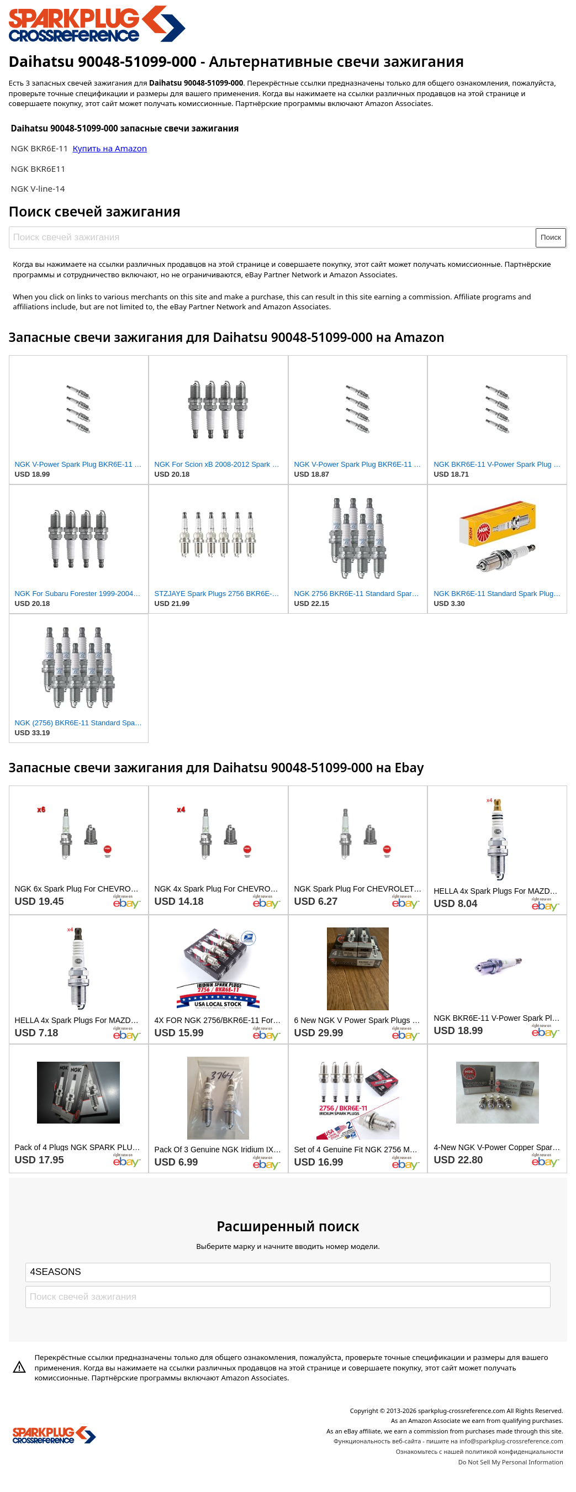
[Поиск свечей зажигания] (273, 237)
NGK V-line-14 (37, 188)
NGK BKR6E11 (37, 168)
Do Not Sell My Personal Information (510, 1462)
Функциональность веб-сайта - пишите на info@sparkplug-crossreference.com (448, 1441)
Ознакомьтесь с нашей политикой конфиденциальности (479, 1451)
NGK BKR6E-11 (39, 148)
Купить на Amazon (109, 148)
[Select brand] (288, 1272)
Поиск (551, 237)
